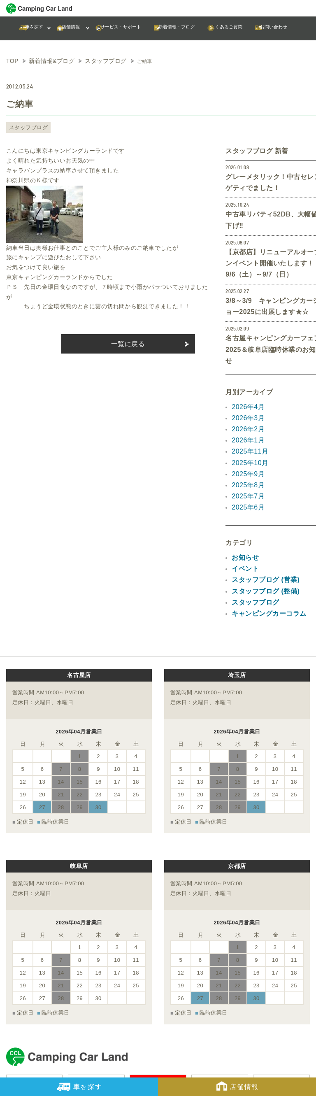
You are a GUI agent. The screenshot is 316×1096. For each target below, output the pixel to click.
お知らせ (244, 505)
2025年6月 (246, 456)
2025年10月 (248, 417)
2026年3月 (246, 378)
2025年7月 (246, 446)
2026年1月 (246, 397)
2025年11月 (248, 407)
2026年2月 (246, 387)
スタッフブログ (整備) (261, 534)
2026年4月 (246, 368)
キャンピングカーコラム (264, 554)
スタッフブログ (25, 126)
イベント (244, 514)
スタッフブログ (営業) (261, 524)
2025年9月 (246, 427)
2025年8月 (246, 436)
